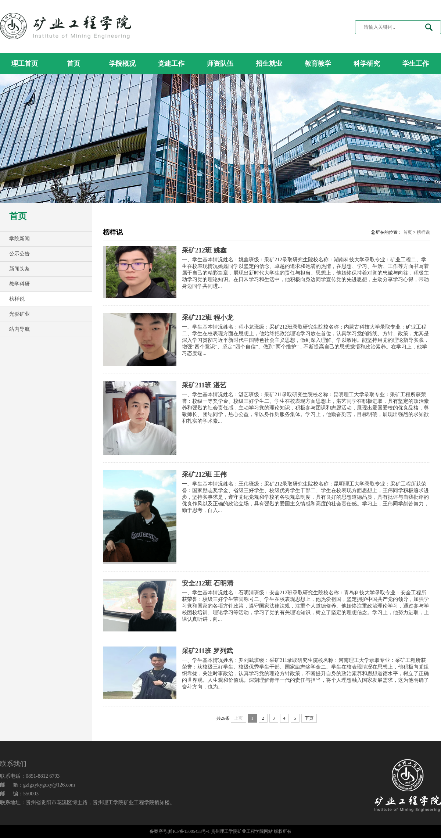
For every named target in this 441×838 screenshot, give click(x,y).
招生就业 (269, 63)
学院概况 (122, 63)
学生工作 (415, 63)
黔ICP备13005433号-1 (189, 831)
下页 (309, 718)
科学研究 (367, 63)
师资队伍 (220, 63)
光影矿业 (19, 314)
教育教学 (318, 63)
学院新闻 (19, 238)
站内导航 (19, 329)
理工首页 (24, 63)
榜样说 (17, 299)
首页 (73, 63)
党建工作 (171, 63)
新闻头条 (19, 269)
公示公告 (19, 254)
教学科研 (19, 284)
